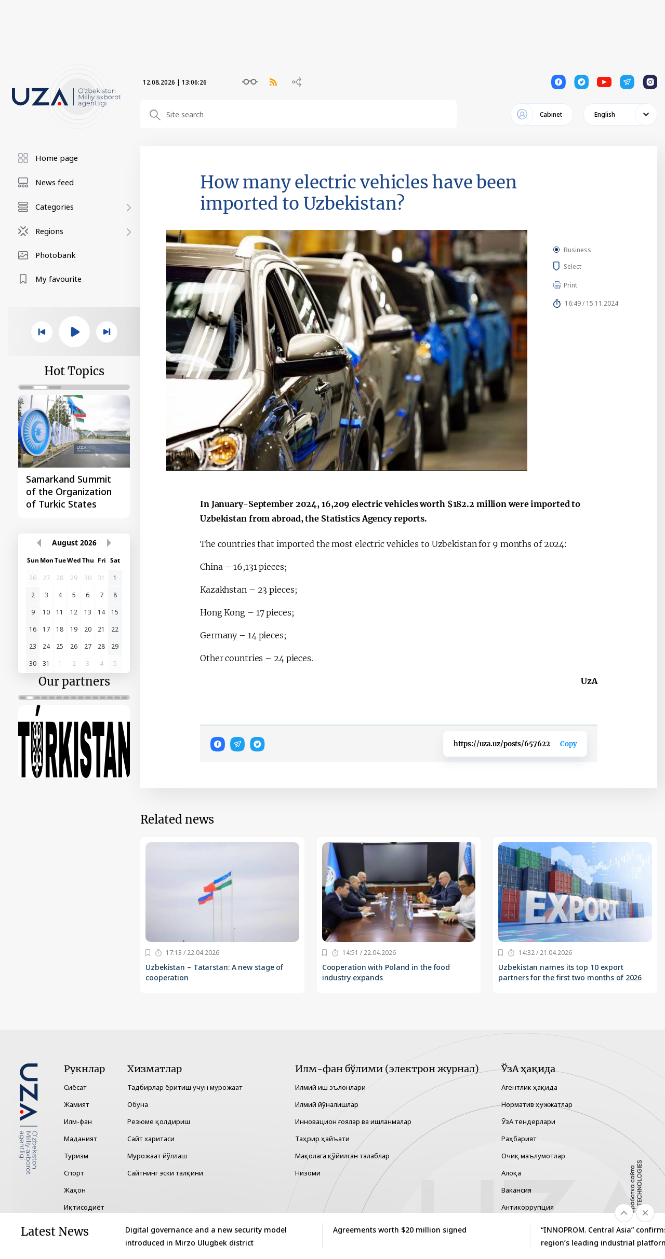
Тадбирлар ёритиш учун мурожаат (185, 1087)
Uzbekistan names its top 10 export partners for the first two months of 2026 (570, 972)
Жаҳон (75, 1190)
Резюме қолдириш (158, 1121)
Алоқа (511, 1173)
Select (584, 266)
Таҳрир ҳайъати (322, 1138)
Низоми (308, 1173)
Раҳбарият (519, 1138)
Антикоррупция (527, 1207)
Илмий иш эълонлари (330, 1087)
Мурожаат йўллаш (157, 1155)
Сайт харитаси (151, 1138)
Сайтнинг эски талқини (165, 1173)
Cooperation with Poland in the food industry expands (386, 972)
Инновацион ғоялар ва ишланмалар (353, 1121)
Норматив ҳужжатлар (537, 1104)
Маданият (80, 1138)
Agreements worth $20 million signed (400, 1230)
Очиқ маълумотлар (533, 1155)
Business (577, 250)
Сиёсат (75, 1087)
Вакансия (516, 1190)
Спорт (74, 1173)
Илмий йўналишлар (326, 1104)
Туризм (76, 1155)
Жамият (76, 1104)
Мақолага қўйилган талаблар (342, 1155)
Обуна (137, 1104)
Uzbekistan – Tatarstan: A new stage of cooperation (214, 972)
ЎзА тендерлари (528, 1121)
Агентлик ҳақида (529, 1087)
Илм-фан (78, 1121)
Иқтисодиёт (84, 1207)
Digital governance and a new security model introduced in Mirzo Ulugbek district (206, 1236)
